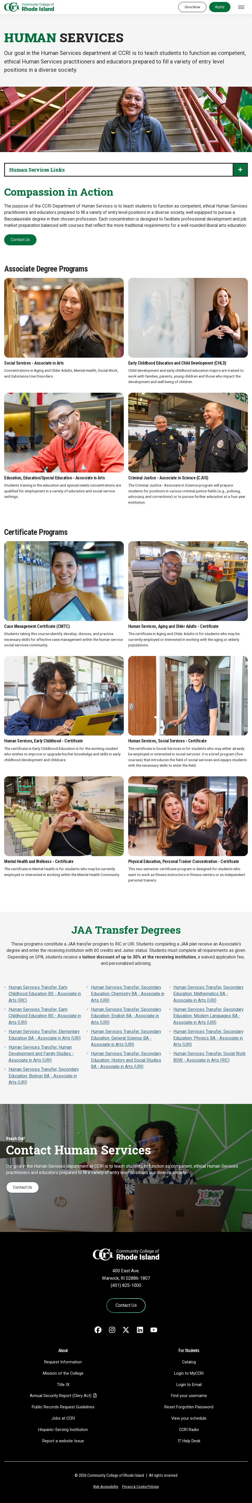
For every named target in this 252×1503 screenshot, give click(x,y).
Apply (219, 6)
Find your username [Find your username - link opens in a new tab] (189, 1395)
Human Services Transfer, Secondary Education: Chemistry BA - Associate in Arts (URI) (127, 994)
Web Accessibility (105, 1487)
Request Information (63, 1361)
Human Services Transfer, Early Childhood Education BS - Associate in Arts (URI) (45, 1016)
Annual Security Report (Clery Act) (60, 1395)
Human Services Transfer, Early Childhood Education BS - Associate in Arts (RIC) (45, 994)
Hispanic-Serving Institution (63, 1429)
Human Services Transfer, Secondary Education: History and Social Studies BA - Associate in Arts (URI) (126, 1060)
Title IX (63, 1384)
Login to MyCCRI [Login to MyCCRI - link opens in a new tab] (189, 1373)
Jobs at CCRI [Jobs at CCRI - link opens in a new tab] (63, 1418)
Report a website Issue (63, 1440)
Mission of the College (63, 1373)
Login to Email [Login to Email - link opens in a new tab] (189, 1384)
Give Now (192, 7)
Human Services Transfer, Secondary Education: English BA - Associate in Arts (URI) (126, 1016)
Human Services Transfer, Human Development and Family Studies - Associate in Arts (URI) (41, 1054)
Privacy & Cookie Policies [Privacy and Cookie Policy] (140, 1487)
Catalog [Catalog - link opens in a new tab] (189, 1361)
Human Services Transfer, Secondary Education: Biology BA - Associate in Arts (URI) (44, 1076)
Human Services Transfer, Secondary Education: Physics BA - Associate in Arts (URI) (208, 1038)
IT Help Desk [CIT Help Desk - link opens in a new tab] (189, 1440)
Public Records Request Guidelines (63, 1406)
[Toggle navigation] (241, 7)
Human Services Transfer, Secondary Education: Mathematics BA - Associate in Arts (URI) (208, 994)
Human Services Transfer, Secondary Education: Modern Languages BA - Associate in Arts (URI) (208, 1016)
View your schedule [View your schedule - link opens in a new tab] (188, 1418)
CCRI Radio (189, 1429)
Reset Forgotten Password (188, 1406)
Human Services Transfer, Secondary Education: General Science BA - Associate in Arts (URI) (126, 1038)
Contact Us (20, 239)
